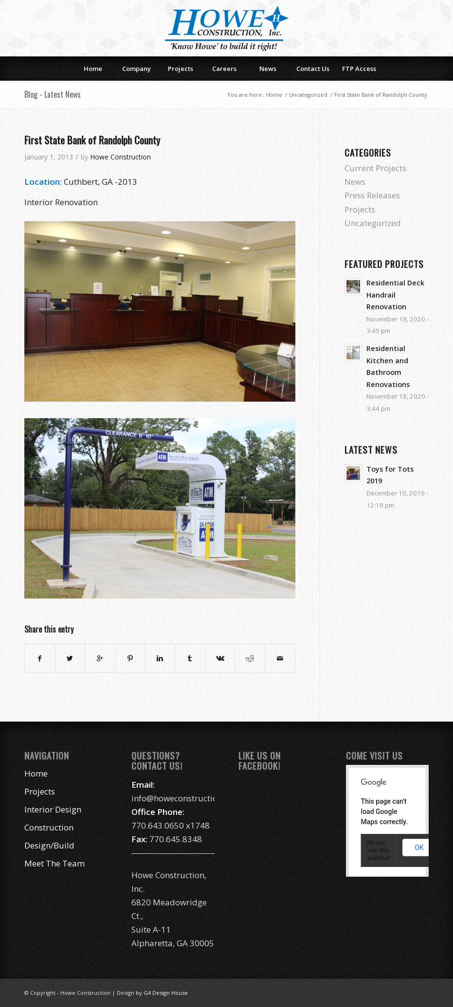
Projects (359, 209)
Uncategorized (308, 94)
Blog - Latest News (52, 94)
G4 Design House (166, 992)
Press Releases (372, 195)
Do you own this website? (379, 850)
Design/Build (49, 845)
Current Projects (375, 168)
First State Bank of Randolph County (92, 139)
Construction (48, 827)
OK (419, 847)
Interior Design (52, 809)
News (354, 181)
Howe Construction (120, 156)
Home (274, 94)
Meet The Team (54, 863)
